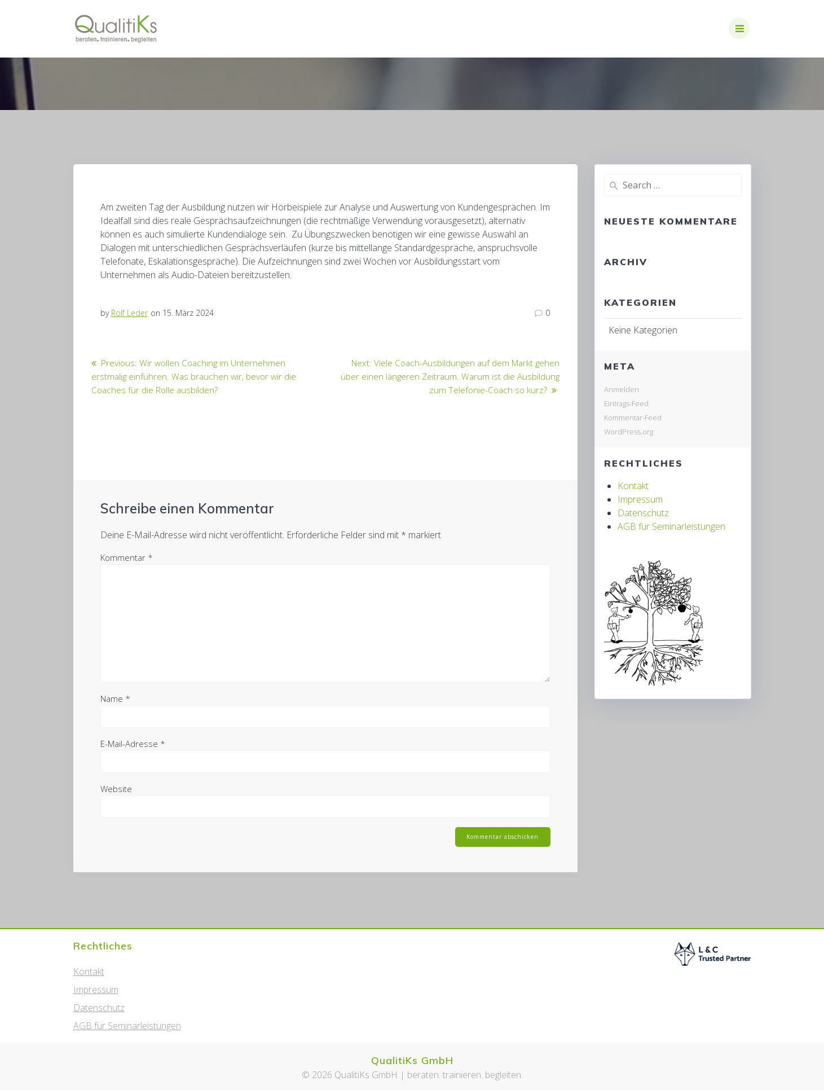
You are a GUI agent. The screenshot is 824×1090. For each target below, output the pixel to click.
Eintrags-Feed (626, 403)
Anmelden (621, 389)
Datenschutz (643, 513)
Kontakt (633, 486)
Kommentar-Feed (633, 417)
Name (115, 698)
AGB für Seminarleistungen (671, 526)
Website (116, 788)
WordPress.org (628, 432)
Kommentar (126, 557)
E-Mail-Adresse (132, 743)
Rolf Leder (129, 312)
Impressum (640, 499)
